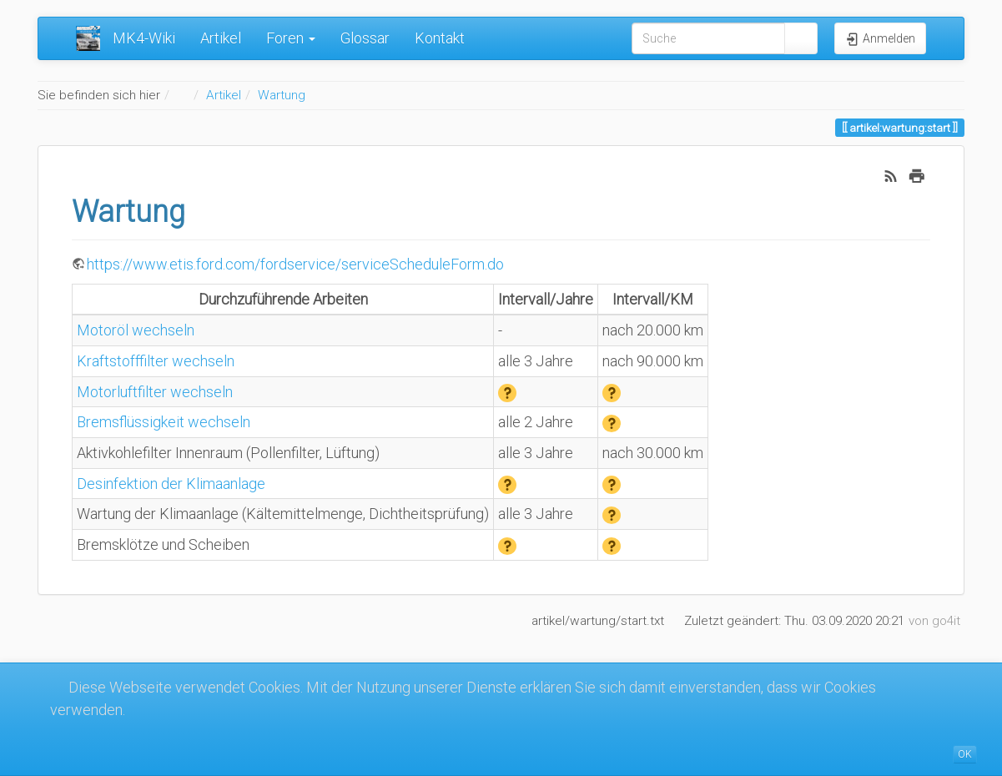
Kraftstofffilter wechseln (155, 361)
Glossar (365, 38)
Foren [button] (290, 38)
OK (965, 754)
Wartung (281, 95)
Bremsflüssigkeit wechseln (163, 422)
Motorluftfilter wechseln (155, 392)
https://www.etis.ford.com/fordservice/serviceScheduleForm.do (295, 264)
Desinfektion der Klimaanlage (171, 483)
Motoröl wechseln (135, 330)
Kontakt (440, 38)
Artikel (220, 38)
